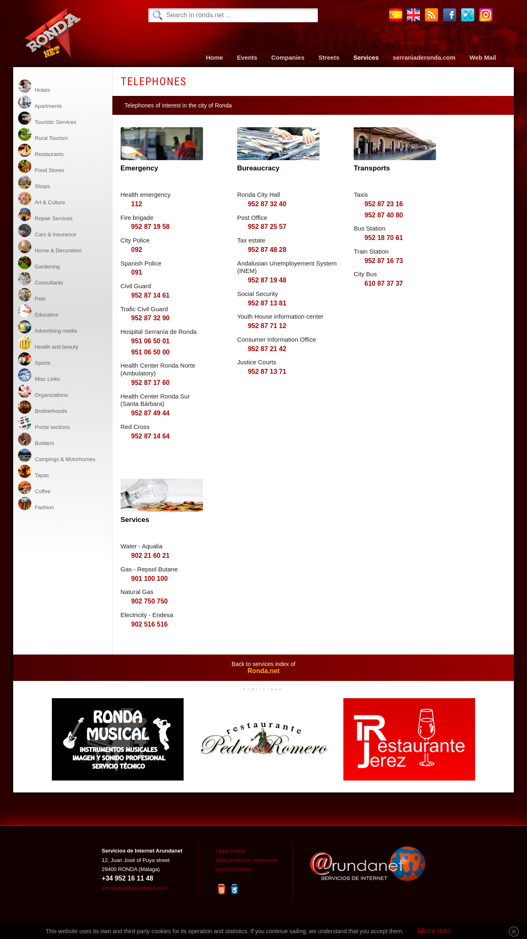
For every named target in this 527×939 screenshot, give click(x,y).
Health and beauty (48, 343)
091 (136, 272)
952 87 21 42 (267, 348)
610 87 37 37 (383, 283)
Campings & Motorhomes (56, 455)
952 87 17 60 (150, 382)
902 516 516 (149, 624)
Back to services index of (263, 668)
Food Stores (41, 166)
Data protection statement (246, 860)
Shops (34, 182)
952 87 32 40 (267, 203)
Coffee (34, 487)
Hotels (34, 86)
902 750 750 (149, 601)
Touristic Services (47, 118)
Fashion (36, 503)
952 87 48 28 (267, 249)
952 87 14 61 (150, 295)
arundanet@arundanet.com (134, 888)
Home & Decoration (50, 247)
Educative (38, 311)
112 (136, 203)
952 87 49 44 (150, 413)
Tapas (33, 471)
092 (136, 249)
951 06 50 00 (150, 352)
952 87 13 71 (267, 371)
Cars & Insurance (47, 231)
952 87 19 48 (267, 280)
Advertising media (47, 327)
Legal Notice (230, 851)
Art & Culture (41, 198)
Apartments (40, 102)
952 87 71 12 (267, 325)
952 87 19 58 (150, 226)
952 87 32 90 (150, 318)
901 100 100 (149, 578)
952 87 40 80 (383, 215)
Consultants (40, 279)
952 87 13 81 (267, 303)
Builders (36, 439)
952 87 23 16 (383, 203)
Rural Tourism (43, 134)
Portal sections (44, 423)
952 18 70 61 (383, 237)
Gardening (39, 263)
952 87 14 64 (150, 436)
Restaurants (41, 150)
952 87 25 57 (267, 226)
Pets (32, 295)
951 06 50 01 (150, 341)
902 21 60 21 (150, 555)
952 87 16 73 (383, 260)
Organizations (43, 391)
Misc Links (39, 375)
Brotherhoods (42, 407)
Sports (34, 359)
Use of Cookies (234, 869)
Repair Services (45, 214)
